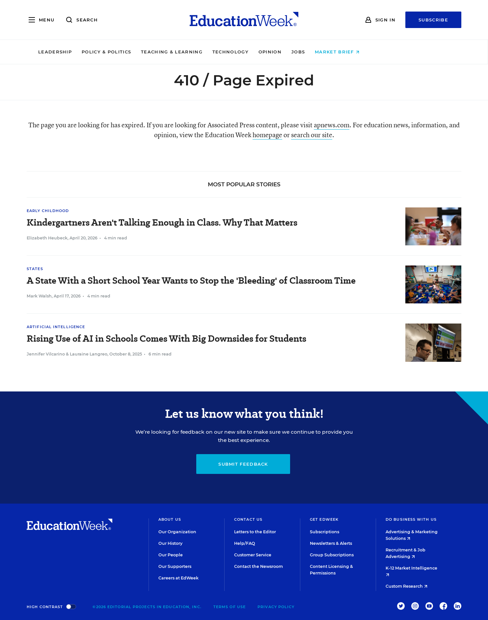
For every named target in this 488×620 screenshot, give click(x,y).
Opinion (315, 51)
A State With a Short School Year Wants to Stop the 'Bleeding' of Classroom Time (191, 280)
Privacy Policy (276, 606)
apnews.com (331, 124)
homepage (267, 134)
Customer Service (252, 554)
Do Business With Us (411, 519)
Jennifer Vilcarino (46, 354)
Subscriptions (324, 531)
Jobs (343, 51)
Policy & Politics (151, 51)
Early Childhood (48, 210)
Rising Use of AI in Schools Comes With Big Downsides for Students (166, 338)
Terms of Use (229, 606)
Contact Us (248, 519)
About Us (169, 519)
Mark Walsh (39, 296)
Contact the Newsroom (258, 566)
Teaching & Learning (217, 51)
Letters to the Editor (255, 531)
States (35, 268)
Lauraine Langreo (88, 354)
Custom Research (406, 586)
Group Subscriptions (332, 554)
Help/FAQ (244, 543)
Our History (170, 543)
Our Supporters (174, 566)
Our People (170, 554)
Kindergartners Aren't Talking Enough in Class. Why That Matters (162, 222)
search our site (311, 134)
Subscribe (433, 19)
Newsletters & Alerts (331, 543)
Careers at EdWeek (178, 577)
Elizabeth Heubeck (47, 237)
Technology (276, 51)
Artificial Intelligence (56, 327)
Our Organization (177, 531)
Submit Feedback (243, 464)
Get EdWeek (324, 519)
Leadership (100, 51)
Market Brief (382, 51)
